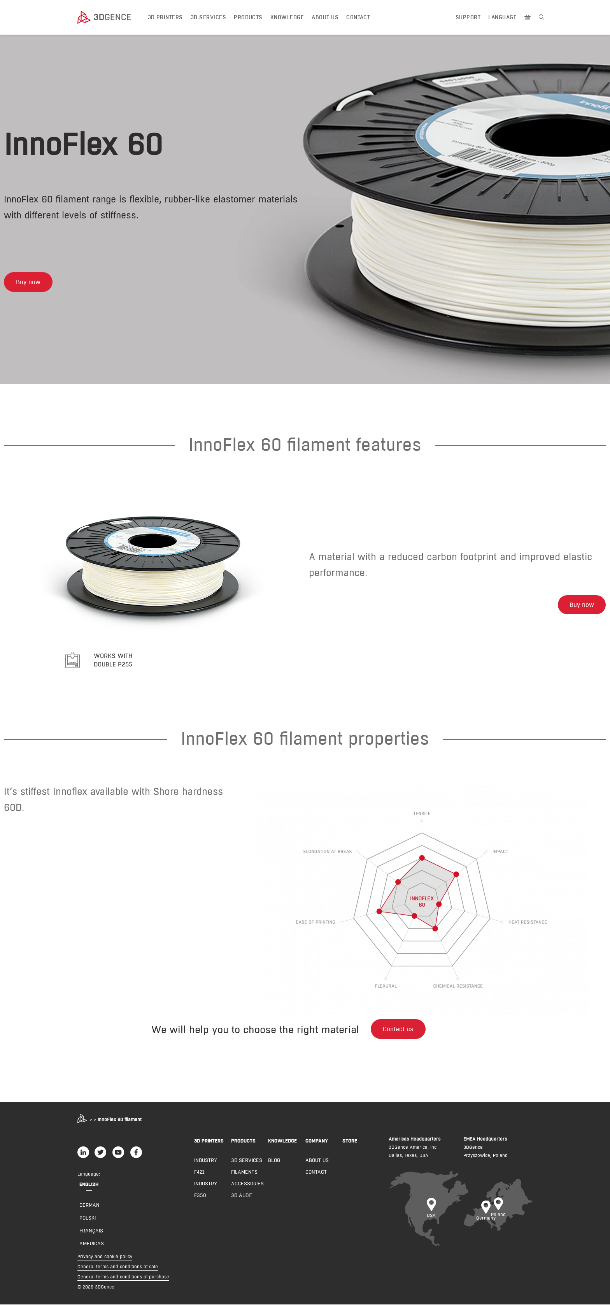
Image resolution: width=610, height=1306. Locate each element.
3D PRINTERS (209, 1142)
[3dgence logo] (111, 17)
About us (325, 17)
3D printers (165, 17)
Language (502, 17)
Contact (358, 17)
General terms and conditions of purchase (123, 1278)
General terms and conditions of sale (117, 1268)
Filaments (244, 1173)
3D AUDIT (241, 1197)
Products (248, 17)
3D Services (208, 17)
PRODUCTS (243, 1142)
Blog (274, 1161)
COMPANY (316, 1142)
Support (468, 17)
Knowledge (287, 17)
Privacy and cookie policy (104, 1258)
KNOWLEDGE (282, 1142)
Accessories (247, 1185)
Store (349, 1142)
